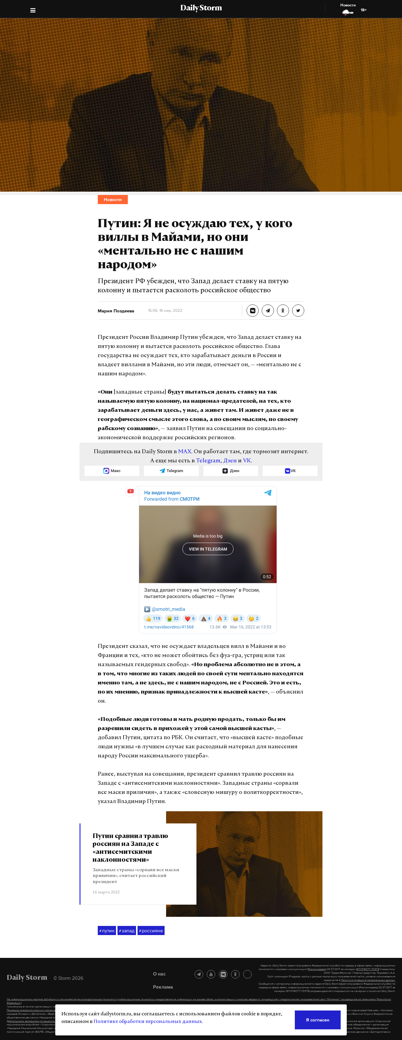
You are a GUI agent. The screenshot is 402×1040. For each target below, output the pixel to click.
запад (127, 931)
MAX (184, 452)
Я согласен (317, 1019)
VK (247, 461)
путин (106, 931)
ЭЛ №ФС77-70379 (367, 969)
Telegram (208, 461)
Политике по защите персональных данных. (368, 980)
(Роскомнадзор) (316, 969)
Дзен (230, 461)
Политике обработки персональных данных (148, 1021)
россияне (151, 931)
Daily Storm (201, 8)
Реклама (163, 987)
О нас (159, 973)
